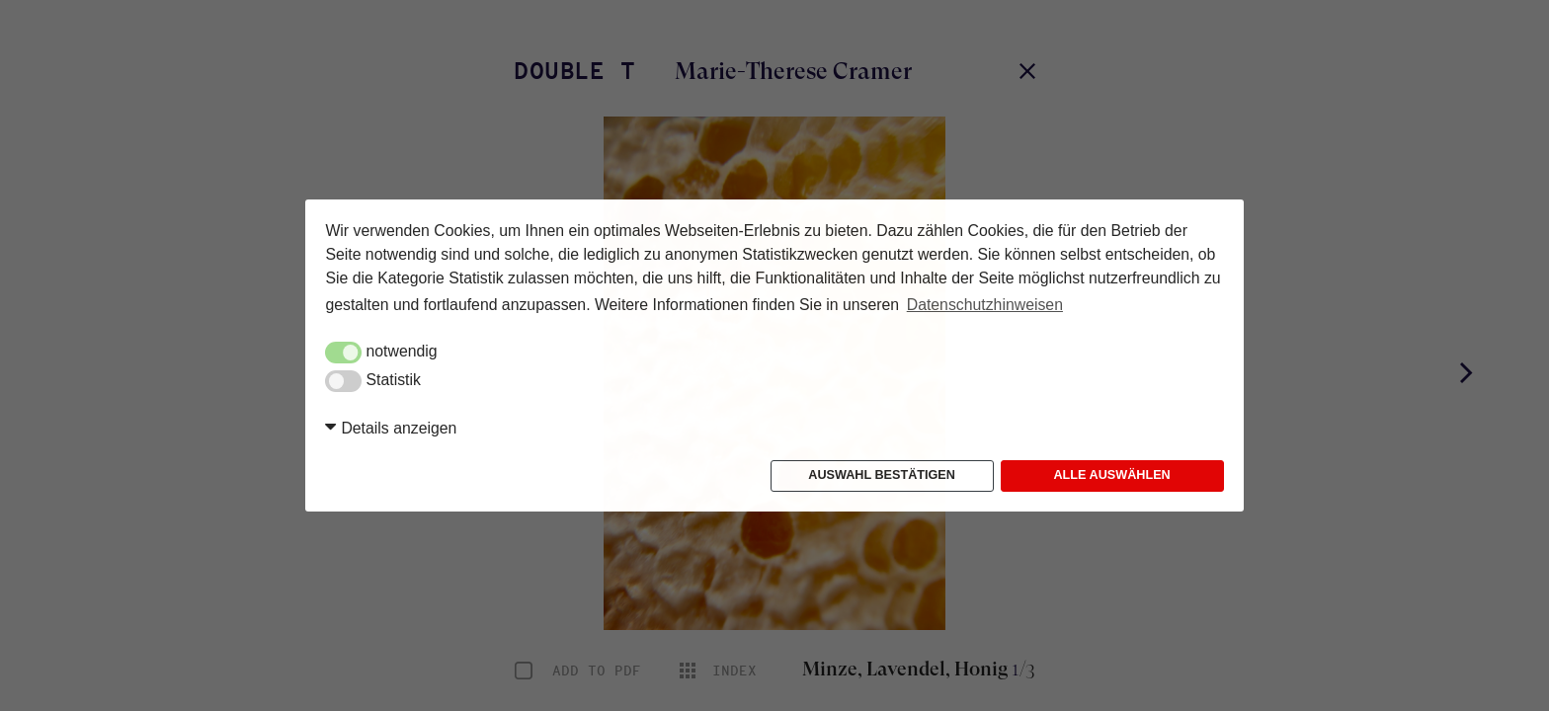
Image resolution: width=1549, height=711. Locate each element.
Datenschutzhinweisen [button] (985, 304)
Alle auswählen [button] (1111, 475)
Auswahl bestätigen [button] (881, 475)
